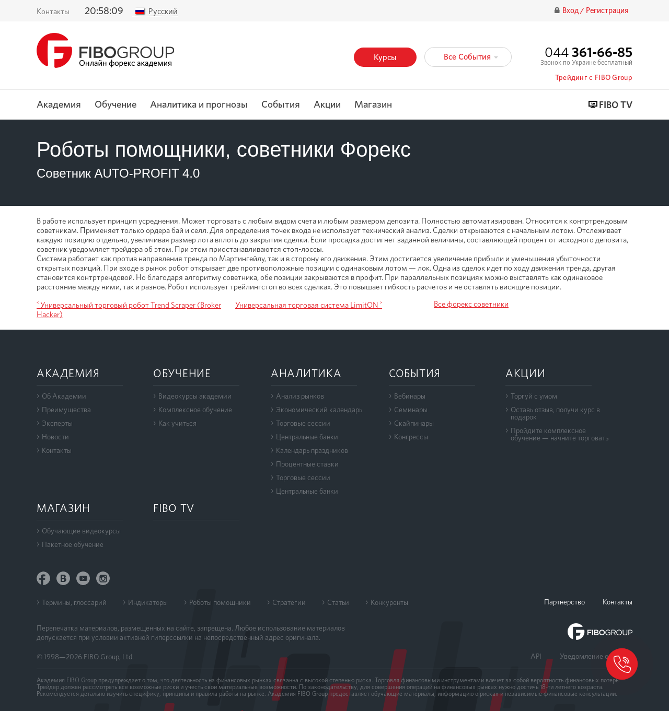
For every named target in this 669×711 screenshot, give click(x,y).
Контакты (53, 11)
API (535, 656)
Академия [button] (59, 104)
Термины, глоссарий (74, 602)
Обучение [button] (115, 104)
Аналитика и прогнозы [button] (199, 104)
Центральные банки (307, 437)
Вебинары (409, 396)
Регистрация (607, 11)
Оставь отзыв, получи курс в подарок (555, 413)
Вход (571, 11)
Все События (471, 57)
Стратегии (289, 602)
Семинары (411, 409)
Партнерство (564, 602)
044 (588, 52)
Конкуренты (389, 602)
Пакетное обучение (72, 544)
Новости (55, 437)
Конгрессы (411, 437)
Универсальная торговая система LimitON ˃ (308, 305)
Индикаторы (148, 602)
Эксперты (57, 423)
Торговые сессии (303, 423)
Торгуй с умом (534, 396)
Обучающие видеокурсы (81, 531)
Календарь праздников (312, 450)
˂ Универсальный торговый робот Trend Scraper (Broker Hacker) (129, 309)
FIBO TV (615, 105)
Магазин (373, 104)
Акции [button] (327, 104)
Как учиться (177, 423)
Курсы (385, 57)
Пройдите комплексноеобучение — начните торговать (559, 434)
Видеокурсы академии (195, 396)
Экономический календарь (319, 409)
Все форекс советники (471, 304)
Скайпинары (414, 423)
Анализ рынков (300, 396)
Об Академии (64, 396)
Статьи (338, 602)
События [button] (280, 104)
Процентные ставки (307, 464)
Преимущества (66, 409)
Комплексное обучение (195, 409)
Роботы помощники (220, 602)
